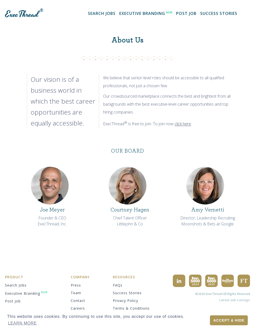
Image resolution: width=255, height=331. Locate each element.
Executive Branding (145, 13)
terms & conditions (131, 308)
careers (78, 308)
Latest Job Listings (234, 300)
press (76, 285)
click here (183, 124)
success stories (218, 13)
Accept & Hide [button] (229, 320)
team (76, 292)
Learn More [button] (22, 323)
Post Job (186, 13)
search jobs (102, 13)
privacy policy (125, 300)
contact (78, 300)
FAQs (118, 285)
